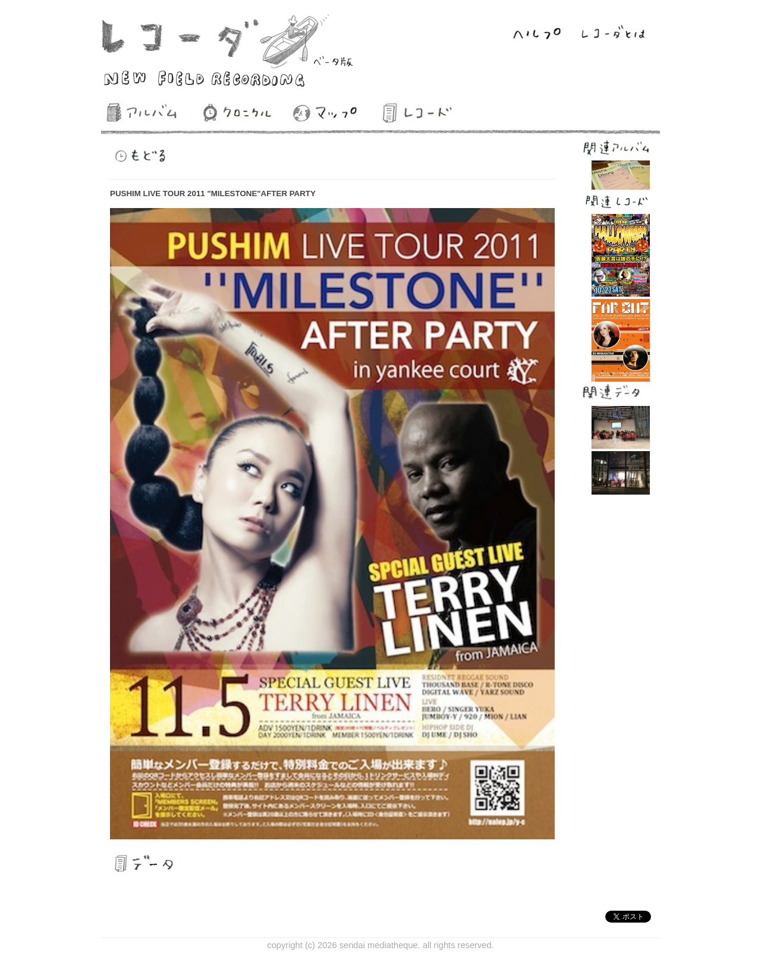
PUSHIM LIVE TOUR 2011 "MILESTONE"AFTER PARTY (213, 193)
